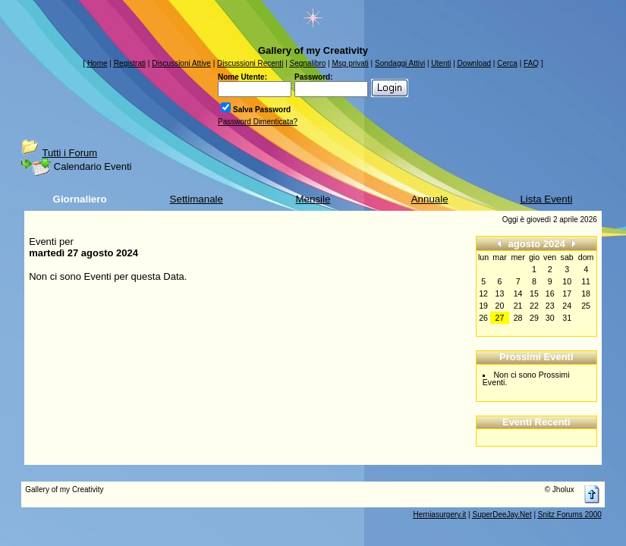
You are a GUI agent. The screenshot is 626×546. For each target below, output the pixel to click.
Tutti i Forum (69, 152)
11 (585, 281)
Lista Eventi (546, 199)
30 (550, 317)
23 (550, 305)
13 (500, 293)
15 (534, 293)
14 (518, 293)
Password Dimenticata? (257, 122)
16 (550, 293)
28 (518, 317)
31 (566, 317)
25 (585, 305)
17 (566, 293)
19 (483, 305)
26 (483, 317)
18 (585, 293)
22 (534, 305)
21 (518, 305)
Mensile (313, 199)
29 (534, 317)
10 (566, 281)
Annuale (429, 199)
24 (566, 305)
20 (500, 305)
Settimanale (196, 199)
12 (483, 293)
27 (500, 317)
